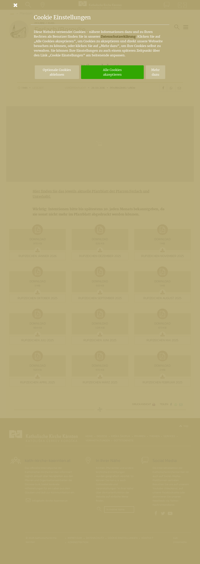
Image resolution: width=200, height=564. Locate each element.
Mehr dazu (155, 72)
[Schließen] (100, 5)
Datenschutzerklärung (118, 36)
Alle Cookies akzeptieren (112, 72)
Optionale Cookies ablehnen (57, 72)
